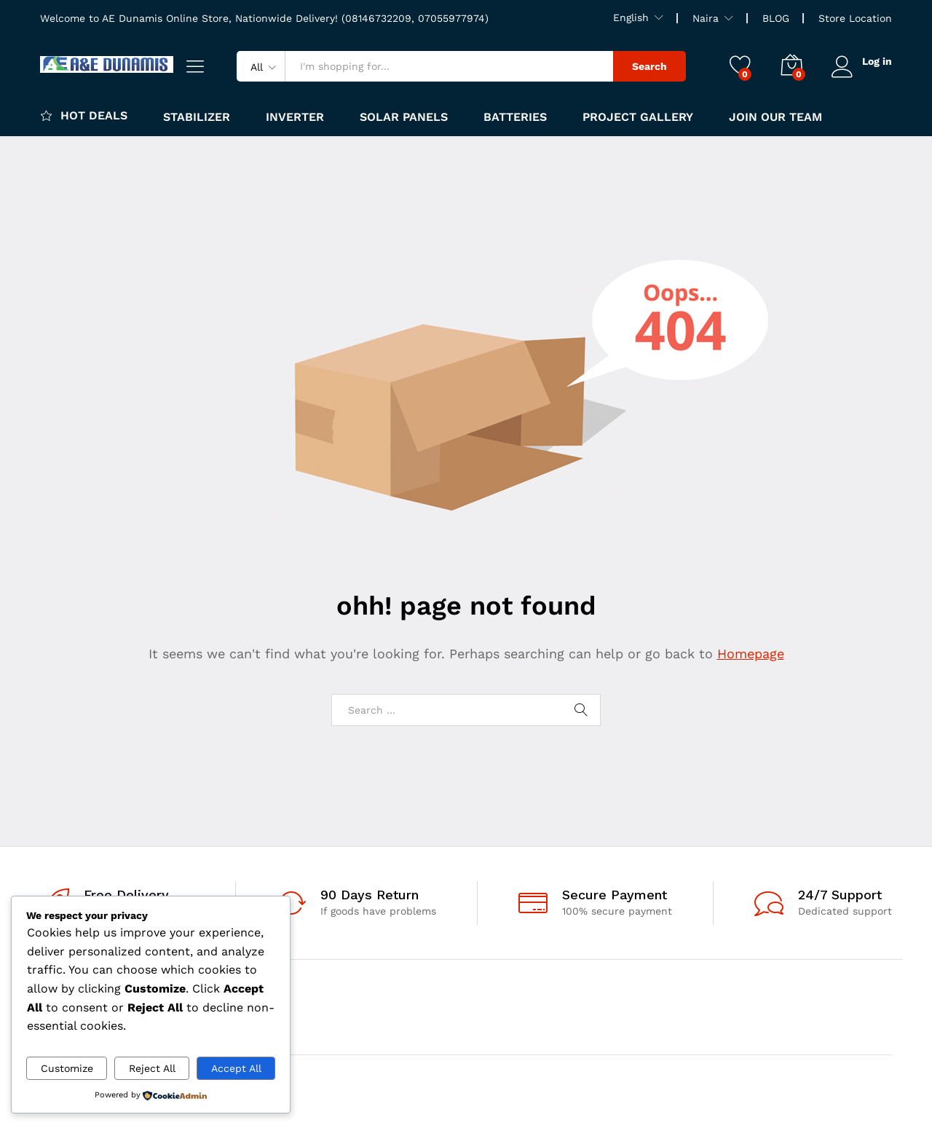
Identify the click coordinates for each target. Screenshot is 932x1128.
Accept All (236, 1068)
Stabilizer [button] (196, 117)
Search (649, 66)
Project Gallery (637, 117)
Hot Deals (83, 115)
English (631, 17)
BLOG (775, 18)
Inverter (295, 117)
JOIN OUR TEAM (775, 117)
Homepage (750, 653)
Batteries (515, 117)
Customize (67, 1068)
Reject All (152, 1068)
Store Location (855, 18)
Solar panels (404, 117)
